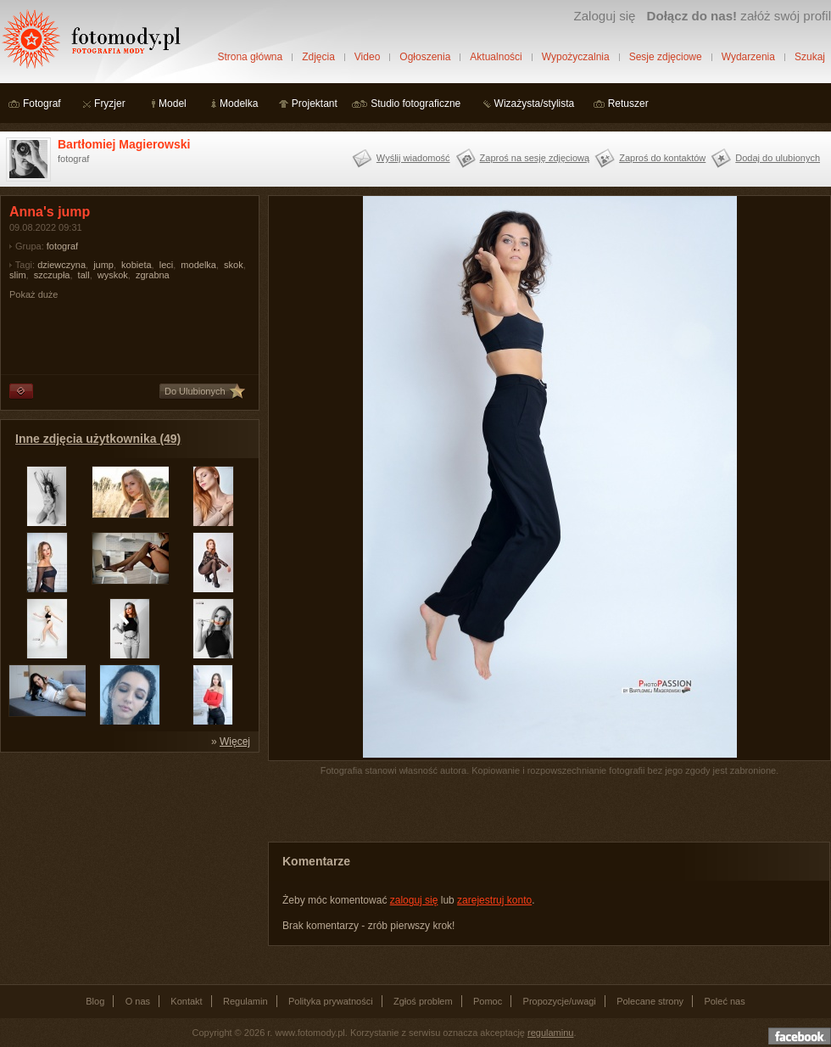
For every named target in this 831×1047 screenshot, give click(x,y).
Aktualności (495, 57)
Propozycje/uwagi (559, 1001)
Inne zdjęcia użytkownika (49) (98, 438)
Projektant (314, 103)
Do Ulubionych (195, 391)
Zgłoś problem (423, 1001)
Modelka (239, 103)
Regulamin (245, 1001)
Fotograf (42, 103)
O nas (137, 1001)
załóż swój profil (739, 15)
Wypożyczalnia (576, 57)
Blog (95, 1001)
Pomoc (487, 1001)
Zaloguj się (604, 15)
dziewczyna (61, 265)
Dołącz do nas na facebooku (799, 1035)
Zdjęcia (318, 57)
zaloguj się (414, 900)
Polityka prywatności (330, 1001)
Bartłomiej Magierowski (124, 144)
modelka (198, 265)
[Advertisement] (127, 867)
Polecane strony (649, 1001)
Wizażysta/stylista (534, 103)
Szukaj (810, 57)
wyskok (113, 275)
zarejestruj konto (494, 900)
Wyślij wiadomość (413, 158)
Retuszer (628, 103)
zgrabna (153, 275)
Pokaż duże (33, 294)
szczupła (52, 275)
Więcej (235, 741)
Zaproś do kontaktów (662, 158)
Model (173, 103)
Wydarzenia (748, 57)
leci (166, 265)
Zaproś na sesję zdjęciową (535, 158)
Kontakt (186, 1001)
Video (367, 57)
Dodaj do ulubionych (777, 158)
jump (103, 265)
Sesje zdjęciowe (665, 57)
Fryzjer (109, 103)
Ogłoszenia (424, 57)
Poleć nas (724, 1001)
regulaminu (550, 1032)
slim (17, 275)
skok (233, 265)
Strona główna (249, 57)
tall (84, 275)
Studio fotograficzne (415, 103)
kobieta (136, 265)
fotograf (62, 246)
